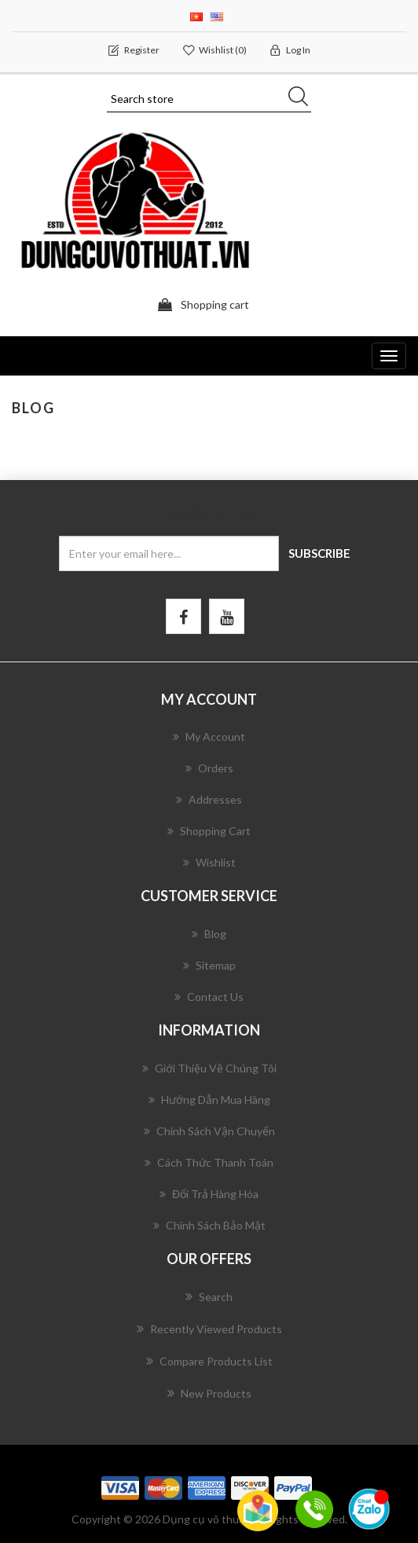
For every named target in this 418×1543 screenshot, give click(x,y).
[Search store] (209, 99)
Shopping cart (209, 830)
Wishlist (209, 862)
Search (209, 1296)
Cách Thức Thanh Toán (209, 1162)
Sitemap (209, 965)
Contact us (209, 996)
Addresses (209, 799)
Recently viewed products (209, 1328)
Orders (209, 768)
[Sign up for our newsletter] (169, 553)
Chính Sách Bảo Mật (209, 1225)
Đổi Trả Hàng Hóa (209, 1193)
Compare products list (209, 1361)
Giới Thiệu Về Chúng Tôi (209, 1068)
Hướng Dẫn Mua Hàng (209, 1099)
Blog (209, 933)
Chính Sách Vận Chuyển (209, 1131)
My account (209, 736)
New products (209, 1393)
